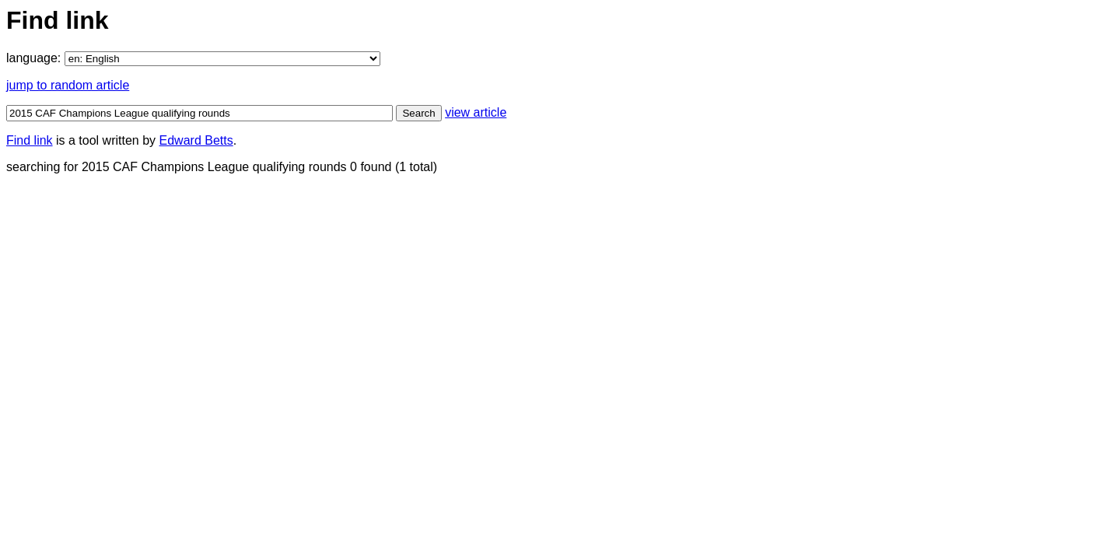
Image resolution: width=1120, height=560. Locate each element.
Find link (29, 140)
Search (418, 113)
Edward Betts (196, 140)
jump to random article (67, 85)
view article (475, 112)
